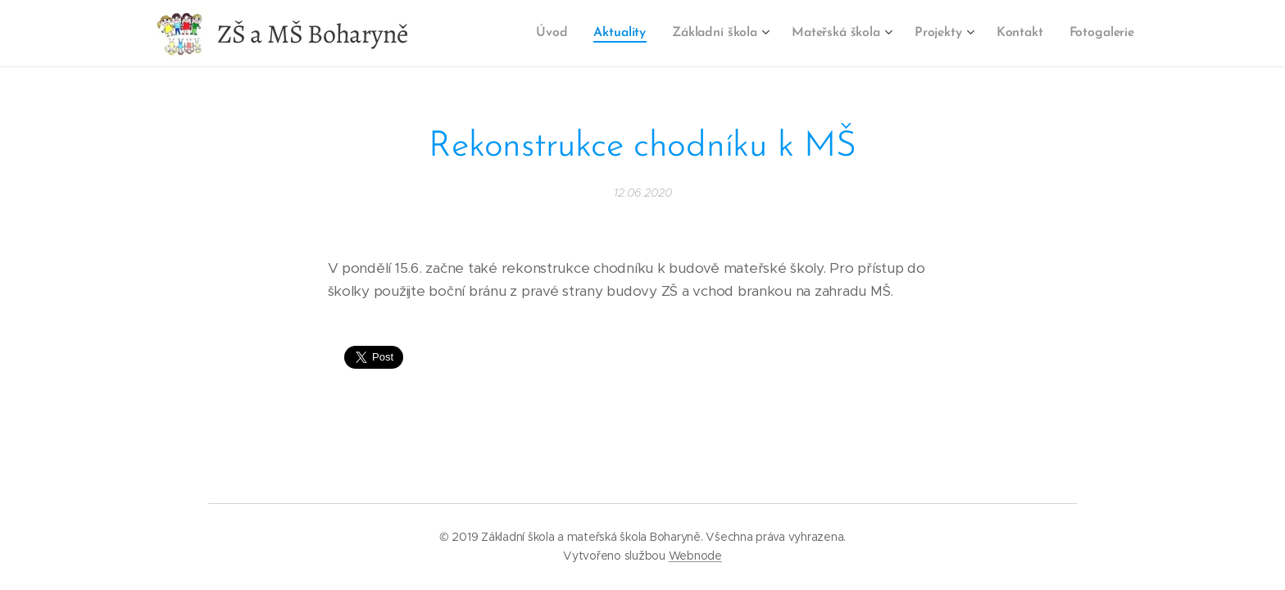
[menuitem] (559, 33)
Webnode (695, 555)
